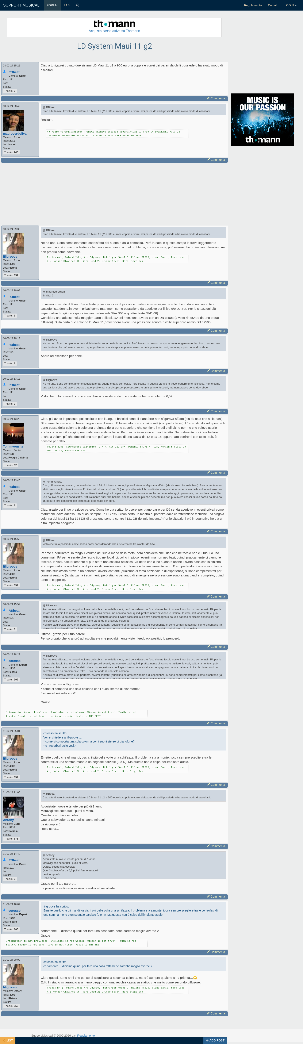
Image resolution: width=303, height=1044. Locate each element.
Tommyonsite (13, 446)
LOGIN (291, 5)
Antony (8, 820)
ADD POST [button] (215, 1040)
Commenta (216, 98)
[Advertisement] (114, 193)
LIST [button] (8, 1040)
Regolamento (253, 5)
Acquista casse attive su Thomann (114, 31)
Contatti (273, 5)
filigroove (10, 256)
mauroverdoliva (15, 133)
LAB (66, 5)
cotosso (14, 661)
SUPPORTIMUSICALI (22, 5)
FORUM (52, 5)
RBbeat (14, 72)
